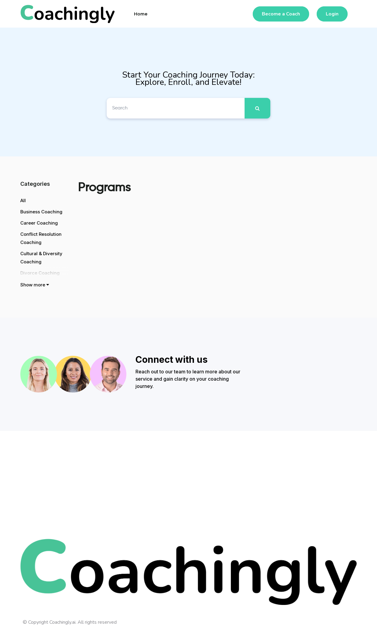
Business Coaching (41, 212)
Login (332, 14)
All (23, 200)
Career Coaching (39, 223)
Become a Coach (281, 14)
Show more (34, 285)
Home (141, 14)
